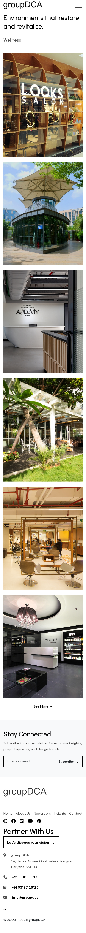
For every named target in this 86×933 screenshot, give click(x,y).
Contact (76, 813)
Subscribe (69, 761)
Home (8, 813)
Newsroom (42, 813)
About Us (23, 813)
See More (43, 706)
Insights (60, 813)
